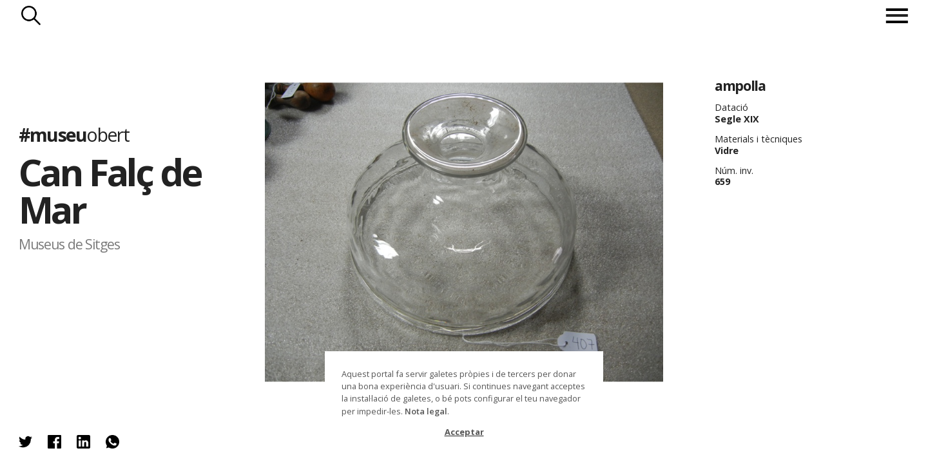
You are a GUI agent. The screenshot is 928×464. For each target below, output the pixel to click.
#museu (74, 133)
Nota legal (426, 411)
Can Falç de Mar (110, 190)
